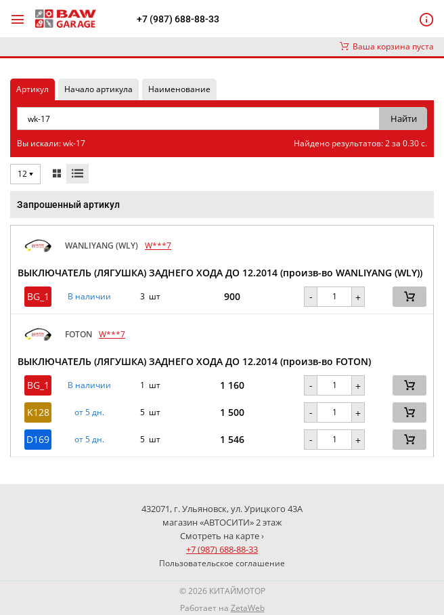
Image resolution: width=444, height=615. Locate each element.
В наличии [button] (89, 297)
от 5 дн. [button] (89, 412)
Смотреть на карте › (222, 536)
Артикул (32, 89)
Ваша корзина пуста (387, 46)
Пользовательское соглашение (222, 563)
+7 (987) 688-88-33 (178, 19)
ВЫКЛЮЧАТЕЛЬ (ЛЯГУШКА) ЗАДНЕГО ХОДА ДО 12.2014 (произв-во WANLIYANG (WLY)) (220, 272)
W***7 (158, 245)
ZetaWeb (248, 608)
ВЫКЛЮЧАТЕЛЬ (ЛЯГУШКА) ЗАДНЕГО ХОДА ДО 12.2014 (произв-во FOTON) (194, 361)
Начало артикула (98, 89)
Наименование (179, 89)
